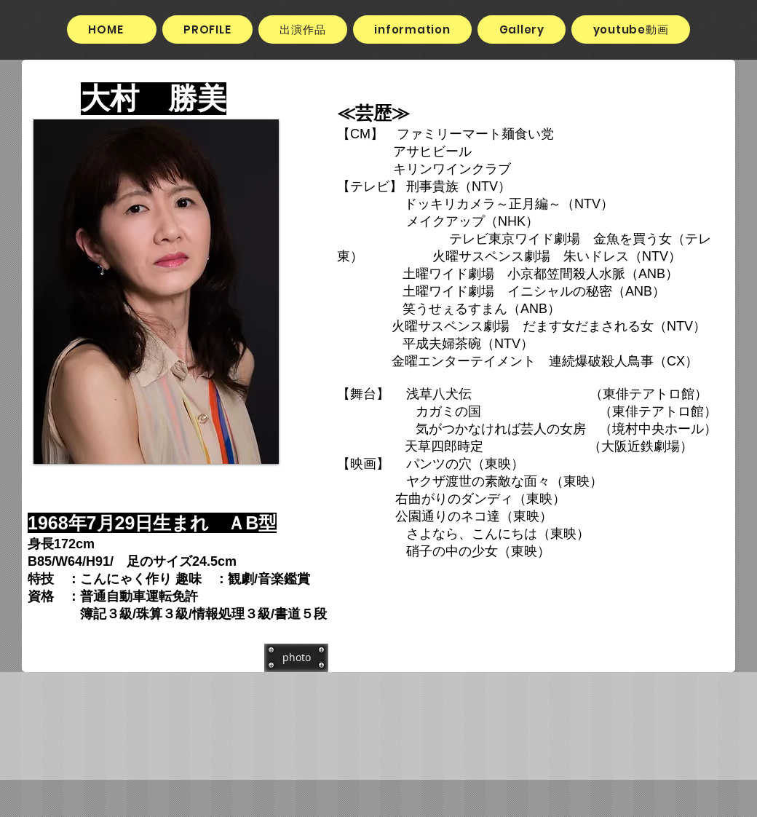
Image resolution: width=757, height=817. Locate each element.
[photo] (296, 657)
